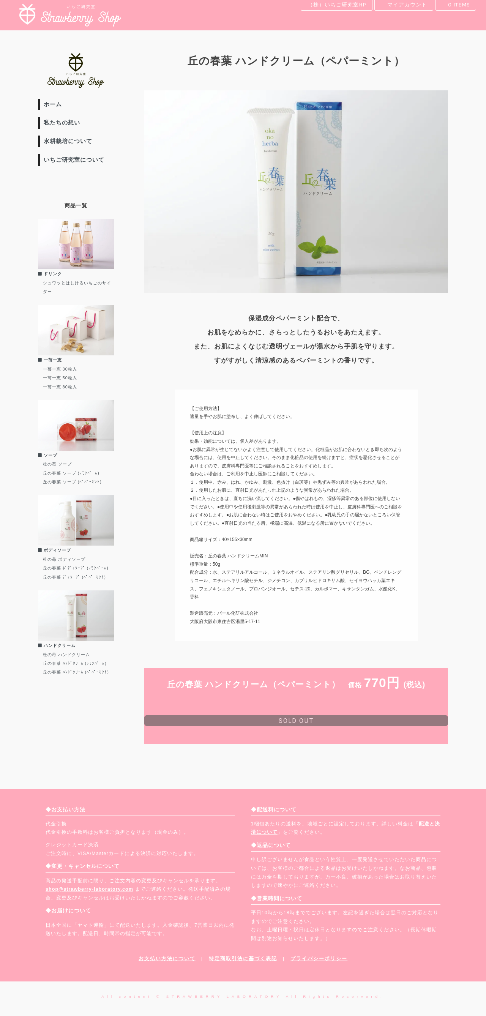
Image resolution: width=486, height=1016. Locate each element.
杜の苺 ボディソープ (64, 559)
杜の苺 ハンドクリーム (66, 654)
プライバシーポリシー (318, 958)
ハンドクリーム (57, 645)
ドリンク (50, 273)
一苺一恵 (50, 360)
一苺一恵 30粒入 (60, 369)
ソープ (47, 455)
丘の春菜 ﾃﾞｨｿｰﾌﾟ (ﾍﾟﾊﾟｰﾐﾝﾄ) (74, 577)
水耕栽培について (68, 141)
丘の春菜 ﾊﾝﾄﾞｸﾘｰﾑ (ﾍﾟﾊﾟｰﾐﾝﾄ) (76, 672)
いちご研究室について (74, 159)
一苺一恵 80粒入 (60, 387)
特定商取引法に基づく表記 (243, 958)
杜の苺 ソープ (57, 464)
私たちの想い (62, 122)
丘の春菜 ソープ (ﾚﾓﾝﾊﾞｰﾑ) (71, 473)
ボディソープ (54, 550)
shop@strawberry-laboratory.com (89, 889)
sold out (296, 720)
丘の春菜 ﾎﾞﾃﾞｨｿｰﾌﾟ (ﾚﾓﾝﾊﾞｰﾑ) (76, 568)
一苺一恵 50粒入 (60, 377)
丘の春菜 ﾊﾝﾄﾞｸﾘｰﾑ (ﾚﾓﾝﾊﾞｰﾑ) (75, 663)
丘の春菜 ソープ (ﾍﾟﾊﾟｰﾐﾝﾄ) (72, 482)
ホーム (53, 104)
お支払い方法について (167, 958)
